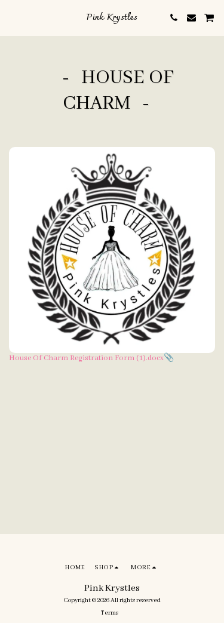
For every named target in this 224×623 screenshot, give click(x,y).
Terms (109, 613)
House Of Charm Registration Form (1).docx (86, 358)
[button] (13, 17)
